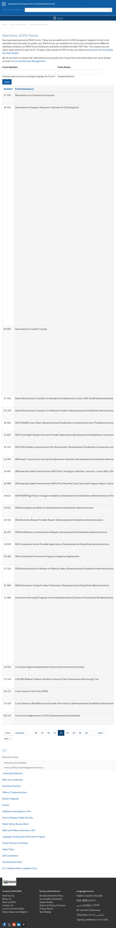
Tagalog (80, 919)
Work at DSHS (9, 902)
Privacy (5, 805)
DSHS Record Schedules (15, 762)
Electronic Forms (10, 757)
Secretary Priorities (11, 786)
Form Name (64, 67)
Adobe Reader (46, 902)
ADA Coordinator (10, 855)
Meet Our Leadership (12, 779)
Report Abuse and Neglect (15, 911)
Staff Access (8, 895)
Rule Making (45, 911)
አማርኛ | (91, 914)
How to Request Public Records (17, 817)
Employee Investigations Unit (16, 811)
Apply (7, 81)
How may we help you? (13, 9)
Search (110, 10)
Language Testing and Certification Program (23, 836)
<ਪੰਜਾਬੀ (95, 905)
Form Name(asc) (24, 88)
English (80, 895)
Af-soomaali (82, 910)
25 (80, 732)
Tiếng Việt (81, 914)
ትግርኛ (100, 919)
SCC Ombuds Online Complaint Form (19, 868)
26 (86, 732)
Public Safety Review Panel (15, 824)
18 (36, 732)
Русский (98, 895)
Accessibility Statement (50, 898)
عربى (79, 905)
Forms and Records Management (28, 61)
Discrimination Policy (12, 862)
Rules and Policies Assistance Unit (18, 830)
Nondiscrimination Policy (51, 895)
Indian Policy (8, 849)
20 (48, 732)
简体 (79, 900)
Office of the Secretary (18, 24)
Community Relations (12, 773)
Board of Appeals (10, 798)
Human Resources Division (15, 843)
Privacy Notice (46, 908)
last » (7, 738)
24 (73, 732)
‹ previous (19, 732)
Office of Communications (14, 792)
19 (42, 732)
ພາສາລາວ (90, 919)
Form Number (10, 67)
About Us (6, 898)
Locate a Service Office (13, 908)
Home (4, 24)
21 (55, 732)
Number (8, 88)
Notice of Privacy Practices (52, 905)
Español (89, 895)
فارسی (98, 914)
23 (67, 732)
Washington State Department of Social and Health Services (31, 4)
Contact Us (7, 905)
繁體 (85, 900)
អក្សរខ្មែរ (87, 905)
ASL (106, 919)
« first (7, 732)
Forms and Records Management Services (23, 767)
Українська (94, 910)
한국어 (92, 900)
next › (101, 732)
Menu (58, 18)
